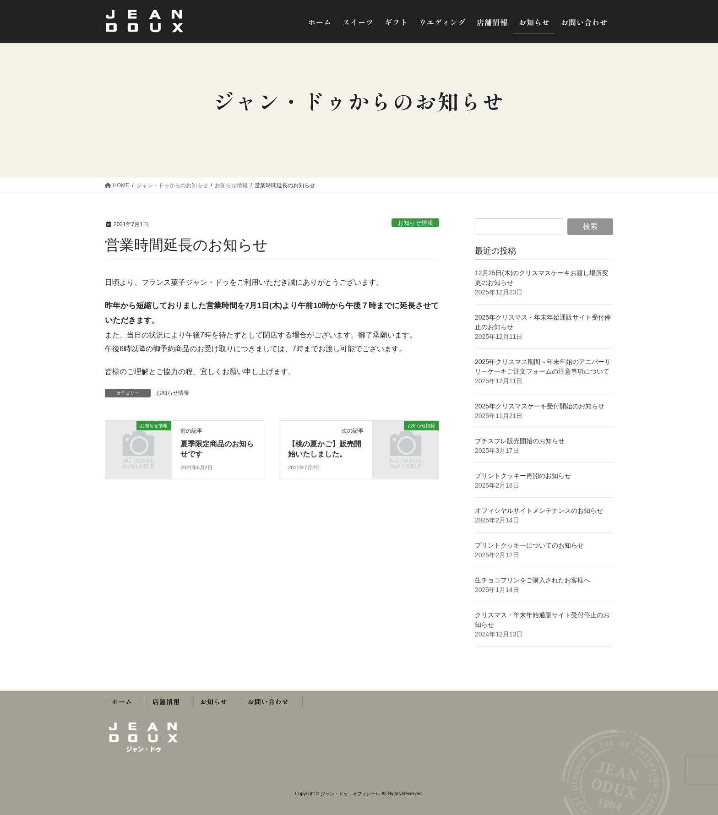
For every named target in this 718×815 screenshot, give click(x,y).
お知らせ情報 (415, 222)
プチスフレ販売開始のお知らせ (520, 441)
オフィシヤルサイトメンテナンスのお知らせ (539, 510)
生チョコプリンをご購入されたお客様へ (532, 580)
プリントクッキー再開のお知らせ (523, 475)
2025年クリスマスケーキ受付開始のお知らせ (540, 406)
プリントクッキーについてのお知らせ (529, 545)
